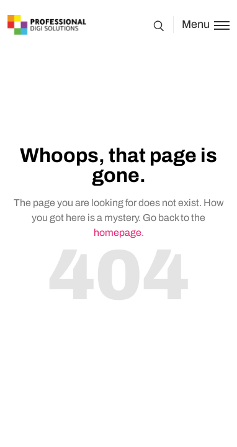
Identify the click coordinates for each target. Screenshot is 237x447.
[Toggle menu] (201, 24)
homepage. (119, 232)
